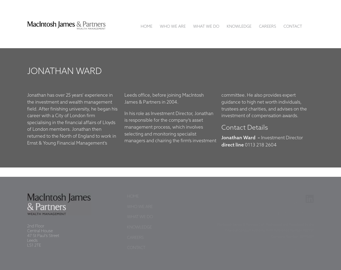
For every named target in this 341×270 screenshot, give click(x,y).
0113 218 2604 (261, 145)
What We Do (206, 26)
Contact (292, 26)
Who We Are (173, 26)
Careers (267, 26)
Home (146, 26)
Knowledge (239, 26)
